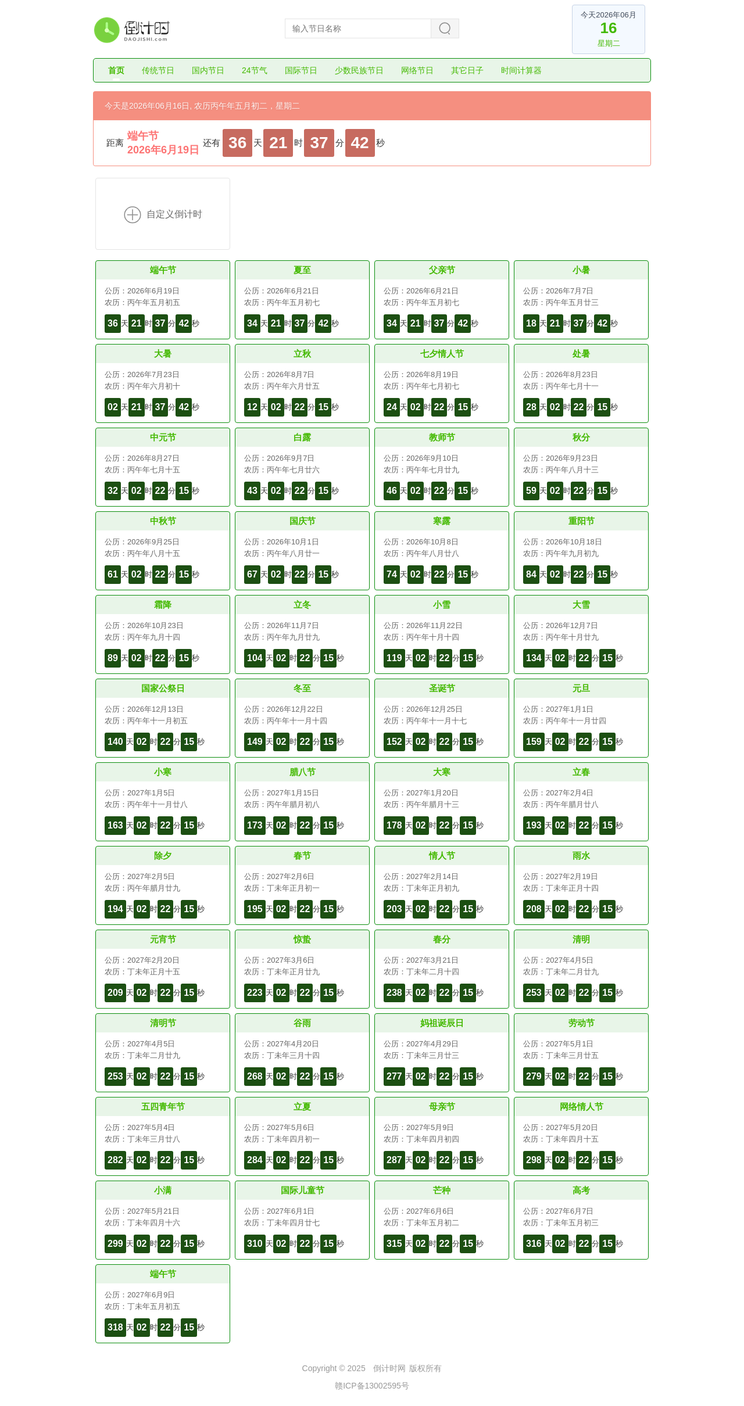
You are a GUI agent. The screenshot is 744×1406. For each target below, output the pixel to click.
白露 (302, 437)
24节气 (254, 70)
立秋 (302, 353)
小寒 (162, 772)
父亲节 (442, 270)
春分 (441, 939)
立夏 (302, 1106)
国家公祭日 (163, 688)
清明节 (163, 1023)
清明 (581, 939)
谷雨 (302, 1023)
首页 (116, 70)
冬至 (302, 688)
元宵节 (163, 939)
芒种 (441, 1190)
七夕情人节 (442, 353)
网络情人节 (581, 1106)
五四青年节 (163, 1106)
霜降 (162, 604)
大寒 (441, 772)
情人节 (442, 855)
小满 (162, 1190)
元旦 (581, 688)
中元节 (163, 437)
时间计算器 (521, 70)
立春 (581, 772)
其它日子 (467, 70)
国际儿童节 (302, 1190)
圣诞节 (442, 688)
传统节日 (158, 70)
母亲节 (442, 1106)
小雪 (441, 604)
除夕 (162, 855)
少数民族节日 (359, 70)
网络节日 (417, 70)
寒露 (441, 521)
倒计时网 (389, 1368)
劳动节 (581, 1023)
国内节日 (208, 70)
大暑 (162, 353)
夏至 (302, 270)
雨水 (581, 855)
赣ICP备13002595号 (372, 1385)
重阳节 (581, 521)
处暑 (581, 353)
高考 (581, 1190)
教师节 (442, 437)
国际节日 (301, 70)
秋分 (581, 437)
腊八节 (302, 772)
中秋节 (163, 521)
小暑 (581, 270)
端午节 (143, 136)
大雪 (581, 604)
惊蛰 (302, 939)
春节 (302, 855)
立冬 (302, 604)
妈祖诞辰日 (442, 1023)
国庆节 (302, 521)
